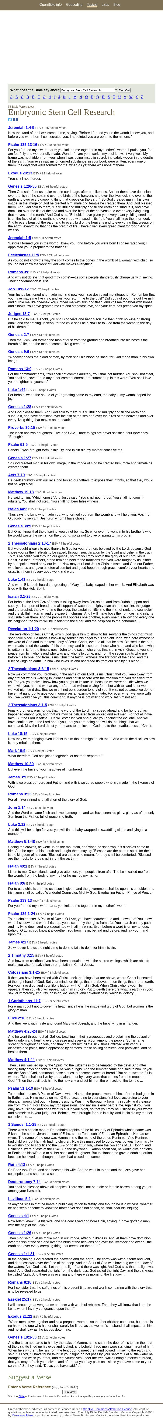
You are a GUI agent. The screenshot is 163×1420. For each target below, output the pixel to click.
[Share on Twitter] (10, 119)
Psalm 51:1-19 (20, 1088)
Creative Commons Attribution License (107, 1409)
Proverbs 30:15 (21, 427)
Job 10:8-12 (18, 289)
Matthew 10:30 (21, 764)
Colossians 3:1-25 (24, 972)
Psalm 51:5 (18, 444)
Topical (92, 4)
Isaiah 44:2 (17, 509)
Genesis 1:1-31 (21, 1254)
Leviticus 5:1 (19, 1199)
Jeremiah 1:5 (19, 238)
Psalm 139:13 (20, 900)
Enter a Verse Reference (43, 1387)
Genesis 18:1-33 (22, 1337)
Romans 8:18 (19, 1282)
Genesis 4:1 (18, 1216)
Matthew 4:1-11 (21, 1060)
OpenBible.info (50, 4)
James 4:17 (18, 942)
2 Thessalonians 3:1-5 (27, 705)
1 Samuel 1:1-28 (22, 1124)
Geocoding (74, 4)
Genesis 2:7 (18, 335)
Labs (105, 4)
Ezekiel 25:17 (19, 1299)
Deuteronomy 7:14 (24, 1182)
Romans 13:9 (19, 369)
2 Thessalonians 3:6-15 (28, 669)
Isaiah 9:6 (16, 883)
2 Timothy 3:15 (21, 955)
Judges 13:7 (19, 314)
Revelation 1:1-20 (23, 629)
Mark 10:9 (16, 751)
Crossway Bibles (22, 1415)
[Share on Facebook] (15, 119)
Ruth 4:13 (16, 1165)
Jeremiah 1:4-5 (21, 128)
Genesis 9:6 (18, 352)
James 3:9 (17, 777)
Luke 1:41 (16, 579)
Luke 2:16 (16, 1018)
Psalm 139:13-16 (22, 145)
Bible (21, 1396)
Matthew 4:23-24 (22, 1031)
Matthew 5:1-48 (21, 841)
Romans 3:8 (18, 272)
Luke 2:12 (16, 824)
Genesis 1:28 (19, 407)
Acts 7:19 (16, 475)
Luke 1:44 (16, 390)
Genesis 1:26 (19, 1233)
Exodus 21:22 (20, 1316)
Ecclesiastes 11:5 (23, 255)
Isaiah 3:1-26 (19, 596)
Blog (116, 4)
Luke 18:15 (17, 734)
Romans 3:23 (19, 794)
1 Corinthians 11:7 (24, 1001)
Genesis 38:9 (19, 526)
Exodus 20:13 (20, 173)
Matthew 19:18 (21, 492)
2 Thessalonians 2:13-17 (29, 543)
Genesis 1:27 (19, 458)
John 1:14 (16, 807)
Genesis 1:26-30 (22, 186)
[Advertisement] (81, 47)
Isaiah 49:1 (17, 866)
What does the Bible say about (62, 90)
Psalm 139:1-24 (21, 914)
